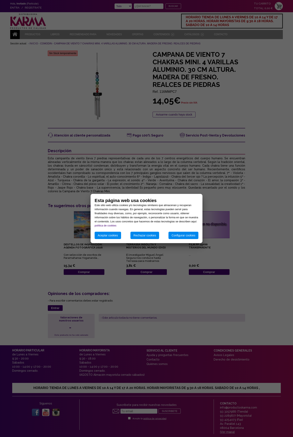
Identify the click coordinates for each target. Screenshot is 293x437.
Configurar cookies (183, 235)
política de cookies (105, 225)
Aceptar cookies (108, 235)
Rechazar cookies (144, 235)
